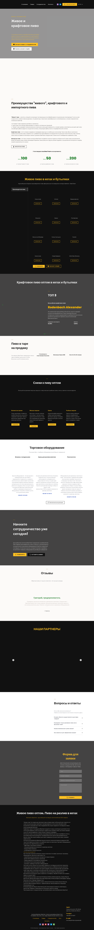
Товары (32, 4)
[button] (58, 4)
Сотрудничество (41, 4)
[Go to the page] (15, 4)
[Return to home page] (47, 908)
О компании (24, 4)
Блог (60, 918)
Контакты (50, 4)
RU (81, 4)
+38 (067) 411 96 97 (70, 915)
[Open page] (78, 4)
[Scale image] (47, 660)
